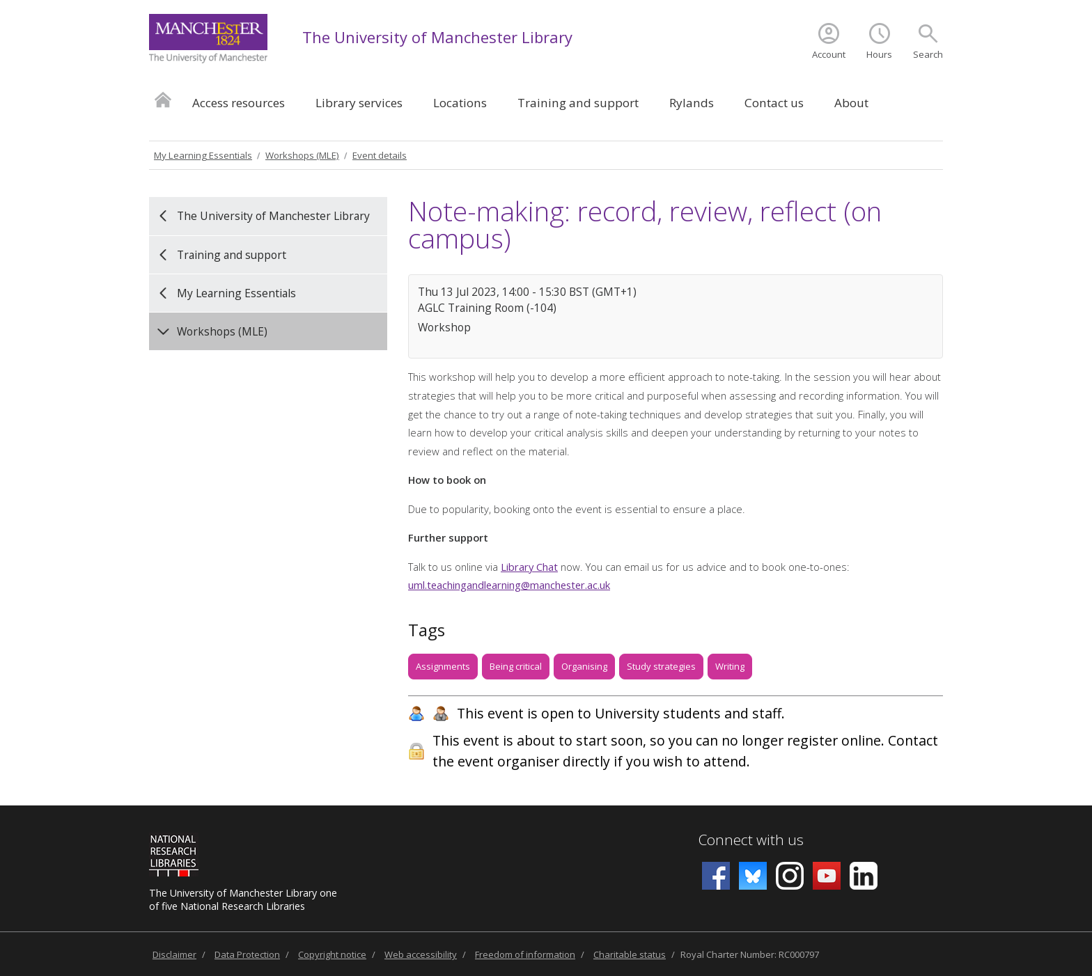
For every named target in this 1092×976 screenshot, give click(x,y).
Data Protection (247, 954)
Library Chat (529, 567)
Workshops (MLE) (302, 155)
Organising (584, 666)
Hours (879, 54)
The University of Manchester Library (437, 36)
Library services (359, 103)
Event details (379, 155)
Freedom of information (525, 954)
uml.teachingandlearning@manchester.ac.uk (509, 585)
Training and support (578, 103)
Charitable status (629, 954)
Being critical (516, 666)
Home (163, 99)
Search (928, 54)
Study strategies (661, 666)
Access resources (238, 103)
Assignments (443, 666)
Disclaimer (174, 954)
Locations (460, 103)
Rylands (691, 103)
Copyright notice (332, 954)
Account (828, 54)
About (851, 103)
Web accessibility (420, 954)
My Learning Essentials (203, 155)
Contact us (774, 103)
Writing (729, 666)
